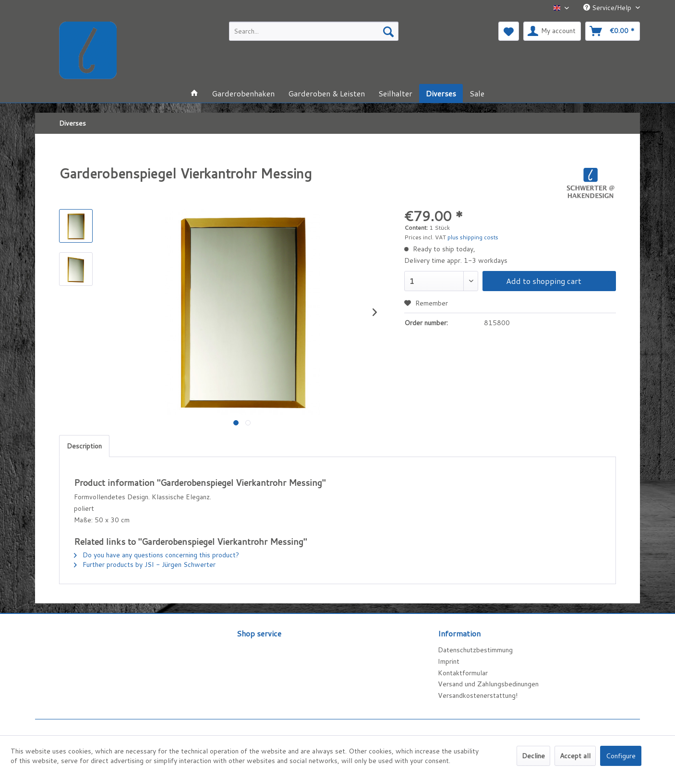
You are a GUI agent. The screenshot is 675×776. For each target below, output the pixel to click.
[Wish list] (508, 31)
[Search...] (313, 31)
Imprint (448, 661)
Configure (621, 756)
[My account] (552, 31)
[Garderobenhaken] (243, 93)
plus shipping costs (472, 237)
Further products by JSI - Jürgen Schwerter (145, 564)
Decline (533, 756)
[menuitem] (313, 31)
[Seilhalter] (395, 93)
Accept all (575, 756)
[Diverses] (441, 93)
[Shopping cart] (612, 31)
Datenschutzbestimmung (475, 650)
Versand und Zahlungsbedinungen (488, 684)
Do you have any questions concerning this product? (156, 555)
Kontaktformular (463, 673)
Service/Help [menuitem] (608, 7)
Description (84, 446)
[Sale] (477, 93)
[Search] (388, 31)
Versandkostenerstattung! (478, 695)
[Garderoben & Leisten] (326, 93)
